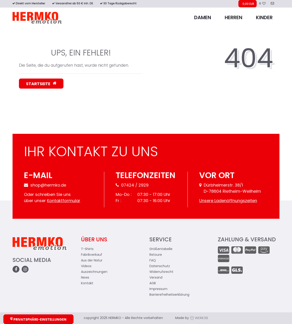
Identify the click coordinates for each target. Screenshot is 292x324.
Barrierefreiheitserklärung (169, 295)
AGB (152, 283)
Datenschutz (159, 266)
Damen (202, 18)
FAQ (152, 260)
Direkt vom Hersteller (30, 3)
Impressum (158, 289)
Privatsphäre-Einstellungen (38, 319)
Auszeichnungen (94, 272)
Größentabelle (160, 249)
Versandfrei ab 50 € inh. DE (74, 3)
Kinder (264, 18)
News (85, 277)
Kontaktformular (63, 201)
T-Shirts (87, 249)
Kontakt (87, 283)
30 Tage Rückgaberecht (120, 3)
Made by (191, 318)
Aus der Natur (91, 260)
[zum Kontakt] (272, 4)
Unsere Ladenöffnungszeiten (228, 201)
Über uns (94, 240)
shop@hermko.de (45, 185)
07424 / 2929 (132, 185)
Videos (86, 266)
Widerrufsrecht (161, 272)
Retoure (155, 255)
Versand (155, 277)
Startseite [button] (41, 83)
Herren (233, 18)
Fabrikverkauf (91, 255)
